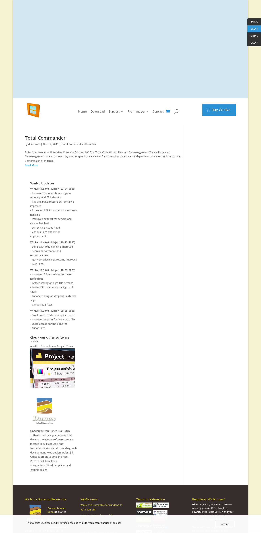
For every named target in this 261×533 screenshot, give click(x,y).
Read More (31, 165)
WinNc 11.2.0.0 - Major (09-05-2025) (211, 264)
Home (82, 111)
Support (114, 111)
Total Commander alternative (79, 144)
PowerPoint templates (202, 415)
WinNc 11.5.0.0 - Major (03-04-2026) (211, 142)
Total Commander (45, 138)
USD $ (252, 28)
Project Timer (224, 300)
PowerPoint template (36, 499)
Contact (158, 111)
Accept (224, 524)
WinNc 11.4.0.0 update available (97, 469)
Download (98, 111)
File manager (136, 111)
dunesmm (34, 144)
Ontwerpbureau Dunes (202, 384)
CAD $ (252, 42)
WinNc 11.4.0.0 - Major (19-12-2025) (211, 196)
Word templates (214, 419)
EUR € (252, 21)
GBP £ (252, 35)
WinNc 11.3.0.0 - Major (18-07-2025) (211, 224)
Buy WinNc (220, 109)
